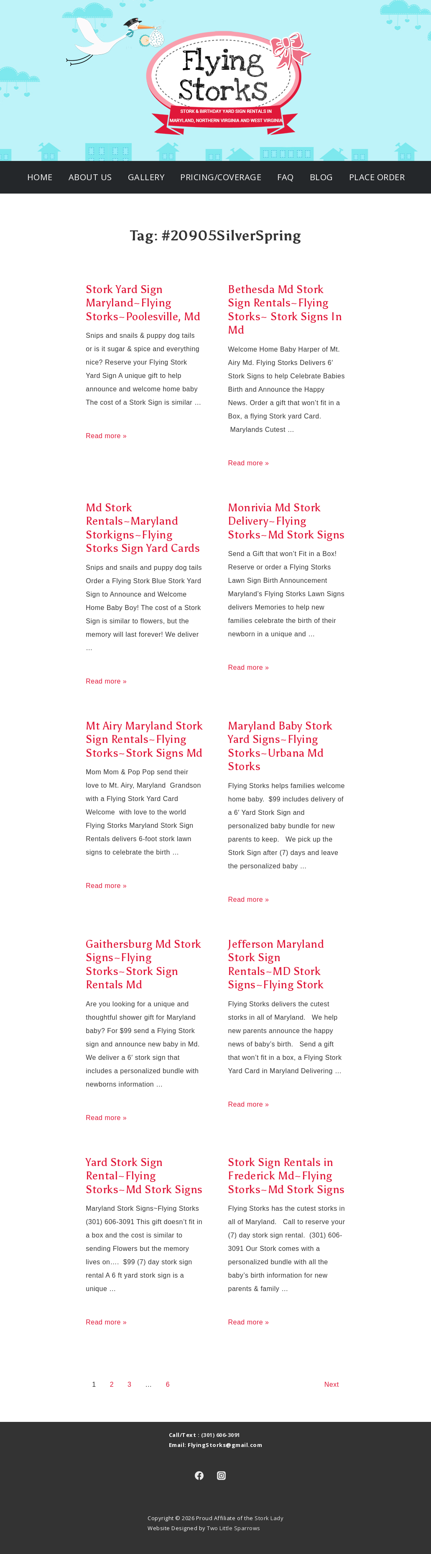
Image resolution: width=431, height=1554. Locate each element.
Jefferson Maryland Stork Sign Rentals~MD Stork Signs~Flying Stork (276, 964)
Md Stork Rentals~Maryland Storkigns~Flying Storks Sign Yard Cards (143, 528)
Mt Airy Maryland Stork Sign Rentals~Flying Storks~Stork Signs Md (144, 739)
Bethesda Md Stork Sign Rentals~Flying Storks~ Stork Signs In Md (285, 310)
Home (40, 177)
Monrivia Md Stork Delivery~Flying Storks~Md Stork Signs (286, 521)
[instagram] (222, 1475)
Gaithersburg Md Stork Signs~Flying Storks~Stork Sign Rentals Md (143, 964)
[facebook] (199, 1475)
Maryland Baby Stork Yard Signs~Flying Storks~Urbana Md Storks (280, 746)
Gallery (146, 177)
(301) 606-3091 (220, 1435)
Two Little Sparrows (233, 1528)
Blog (321, 177)
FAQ (285, 177)
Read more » (106, 435)
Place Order (377, 177)
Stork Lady (269, 1518)
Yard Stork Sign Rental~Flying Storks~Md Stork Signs (144, 1176)
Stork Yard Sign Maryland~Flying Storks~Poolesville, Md (143, 303)
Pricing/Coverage (220, 177)
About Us (90, 177)
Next (331, 1384)
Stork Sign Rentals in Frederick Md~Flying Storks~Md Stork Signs (286, 1176)
